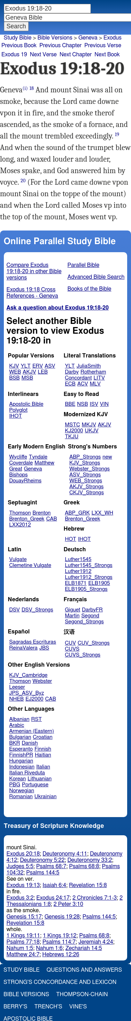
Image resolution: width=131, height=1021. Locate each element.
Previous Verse (103, 45)
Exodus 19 (14, 54)
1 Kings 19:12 (60, 935)
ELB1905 (99, 583)
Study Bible (17, 38)
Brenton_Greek (26, 519)
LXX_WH (102, 513)
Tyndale (38, 457)
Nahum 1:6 (49, 948)
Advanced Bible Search (95, 277)
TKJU (72, 436)
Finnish (43, 749)
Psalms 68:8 (84, 866)
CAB (51, 519)
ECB (70, 384)
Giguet (72, 609)
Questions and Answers (84, 970)
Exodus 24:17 (53, 898)
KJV (14, 366)
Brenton (41, 513)
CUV (70, 643)
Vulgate (18, 559)
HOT (70, 539)
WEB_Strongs (85, 480)
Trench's (48, 1006)
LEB (43, 372)
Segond (90, 615)
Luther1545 (78, 559)
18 (32, 88)
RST (36, 719)
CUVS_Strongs (83, 655)
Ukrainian (46, 796)
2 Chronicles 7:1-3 (94, 898)
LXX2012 (20, 524)
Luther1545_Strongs (88, 565)
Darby (72, 372)
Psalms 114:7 (59, 942)
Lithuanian (40, 778)
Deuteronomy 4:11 (65, 854)
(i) (25, 88)
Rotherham (93, 372)
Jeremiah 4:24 (96, 942)
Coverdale (21, 463)
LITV (99, 378)
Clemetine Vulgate (30, 565)
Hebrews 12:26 (60, 954)
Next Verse (43, 54)
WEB (15, 372)
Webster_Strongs (89, 468)
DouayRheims (25, 480)
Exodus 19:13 (23, 885)
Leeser (17, 687)
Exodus (112, 38)
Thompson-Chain (82, 994)
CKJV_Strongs (86, 492)
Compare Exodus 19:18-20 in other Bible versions (34, 271)
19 (117, 134)
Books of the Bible (89, 289)
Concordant (78, 378)
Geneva (87, 38)
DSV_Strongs (37, 609)
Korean (17, 778)
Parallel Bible (83, 265)
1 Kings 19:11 (23, 935)
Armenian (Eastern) (31, 731)
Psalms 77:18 (23, 942)
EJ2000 (34, 699)
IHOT (15, 416)
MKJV (89, 424)
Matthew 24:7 (23, 954)
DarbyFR (92, 609)
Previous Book (19, 45)
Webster (42, 681)
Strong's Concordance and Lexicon (59, 982)
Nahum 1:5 (20, 948)
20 (23, 181)
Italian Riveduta (27, 772)
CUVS (72, 649)
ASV (50, 366)
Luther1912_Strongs (88, 577)
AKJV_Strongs (86, 486)
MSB (27, 378)
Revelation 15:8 (88, 885)
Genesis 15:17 (24, 917)
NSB (82, 404)
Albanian (19, 719)
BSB (14, 378)
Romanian (20, 796)
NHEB (16, 699)
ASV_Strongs (85, 474)
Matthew (44, 463)
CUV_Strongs (93, 643)
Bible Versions (54, 38)
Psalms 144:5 (42, 872)
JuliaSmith (89, 366)
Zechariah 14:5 (83, 948)
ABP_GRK (77, 513)
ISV (94, 404)
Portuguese (35, 784)
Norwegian (21, 790)
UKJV (92, 430)
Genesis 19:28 (62, 917)
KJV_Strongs (84, 463)
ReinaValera (23, 648)
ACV (82, 384)
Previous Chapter (60, 45)
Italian (43, 767)
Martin (72, 615)
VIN (104, 404)
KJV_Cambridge (28, 675)
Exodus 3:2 (20, 898)
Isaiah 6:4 (54, 885)
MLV (95, 384)
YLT (25, 366)
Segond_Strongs (84, 621)
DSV (14, 609)
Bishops (18, 474)
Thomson (20, 513)
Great (15, 468)
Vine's (78, 1006)
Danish (30, 743)
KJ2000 (74, 430)
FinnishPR (21, 755)
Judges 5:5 (20, 866)
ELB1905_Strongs (86, 589)
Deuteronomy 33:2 (89, 860)
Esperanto (21, 749)
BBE (70, 404)
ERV (37, 366)
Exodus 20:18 (23, 854)
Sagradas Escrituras (32, 642)
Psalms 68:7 (51, 866)
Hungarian (21, 761)
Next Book (107, 54)
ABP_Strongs (85, 457)
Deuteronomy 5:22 (42, 860)
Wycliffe (18, 457)
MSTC (72, 424)
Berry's (15, 1006)
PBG (14, 784)
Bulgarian (20, 737)
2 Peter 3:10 (68, 904)
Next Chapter (75, 54)
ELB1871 (76, 583)
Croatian (42, 737)
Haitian (43, 755)
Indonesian (22, 767)
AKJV (29, 372)
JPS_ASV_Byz (26, 693)
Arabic (16, 725)
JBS (44, 648)
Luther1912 (78, 571)
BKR (14, 743)
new (107, 457)
